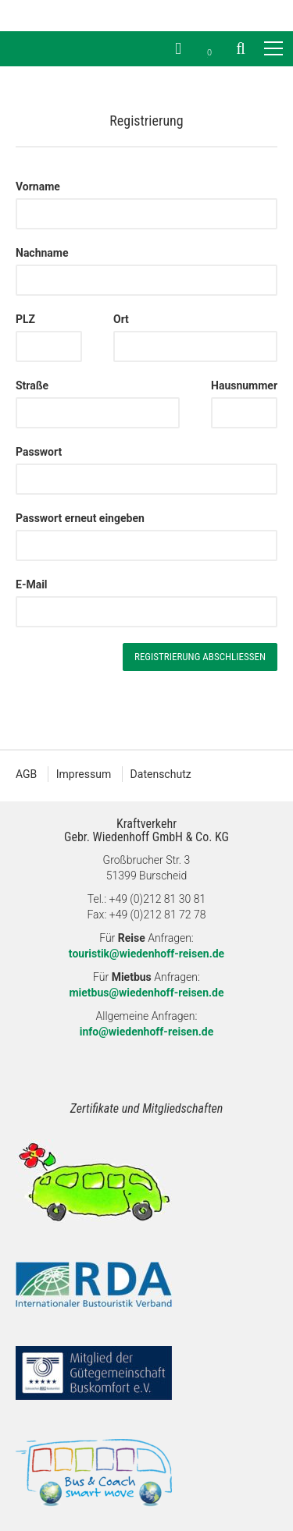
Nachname (42, 253)
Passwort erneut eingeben (80, 518)
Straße (32, 385)
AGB (26, 774)
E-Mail (32, 584)
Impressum (83, 774)
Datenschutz (160, 774)
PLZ (25, 319)
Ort (121, 319)
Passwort (39, 452)
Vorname (38, 186)
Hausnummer (244, 385)
